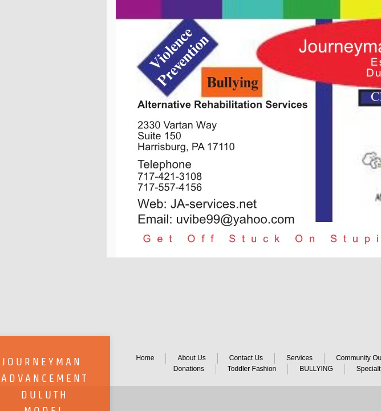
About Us (191, 358)
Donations (188, 369)
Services (299, 358)
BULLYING (316, 369)
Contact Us (246, 358)
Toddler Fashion (252, 369)
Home (145, 358)
